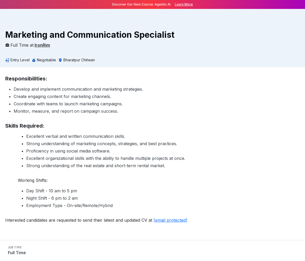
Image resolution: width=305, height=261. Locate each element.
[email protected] (170, 220)
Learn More (184, 4)
